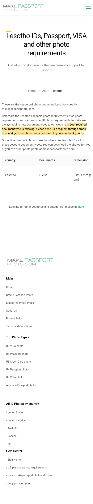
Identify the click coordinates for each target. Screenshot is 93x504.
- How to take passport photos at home (29, 475)
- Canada (11, 436)
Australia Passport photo (21, 385)
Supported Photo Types (20, 302)
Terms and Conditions (19, 326)
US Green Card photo (18, 361)
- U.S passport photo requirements (26, 467)
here (4, 133)
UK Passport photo (17, 369)
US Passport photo (17, 353)
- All (8, 443)
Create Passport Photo (19, 295)
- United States (14, 412)
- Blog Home (13, 459)
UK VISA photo (14, 377)
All (44, 91)
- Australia (12, 428)
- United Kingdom (16, 420)
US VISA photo (14, 346)
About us (11, 310)
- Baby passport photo (19, 483)
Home (32, 91)
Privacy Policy (14, 318)
